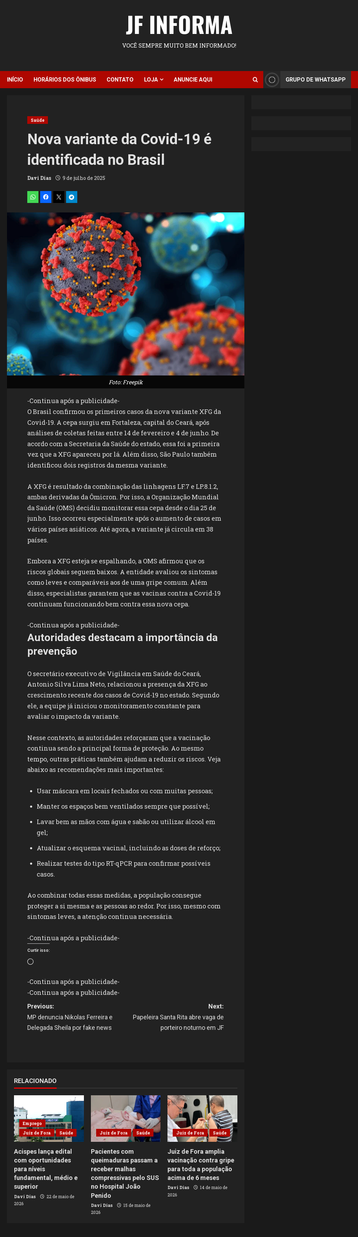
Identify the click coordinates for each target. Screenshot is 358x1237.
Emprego (32, 1123)
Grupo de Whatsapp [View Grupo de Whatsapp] (304, 79)
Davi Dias (39, 178)
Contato (120, 79)
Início (15, 79)
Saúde (37, 120)
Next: (175, 1018)
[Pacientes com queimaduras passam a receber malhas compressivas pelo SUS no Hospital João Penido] (126, 1118)
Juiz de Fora (37, 1133)
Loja (151, 79)
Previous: (76, 1018)
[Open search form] (255, 79)
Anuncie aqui (193, 79)
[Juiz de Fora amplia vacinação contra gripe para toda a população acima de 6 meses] (202, 1118)
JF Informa (179, 23)
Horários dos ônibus (65, 79)
